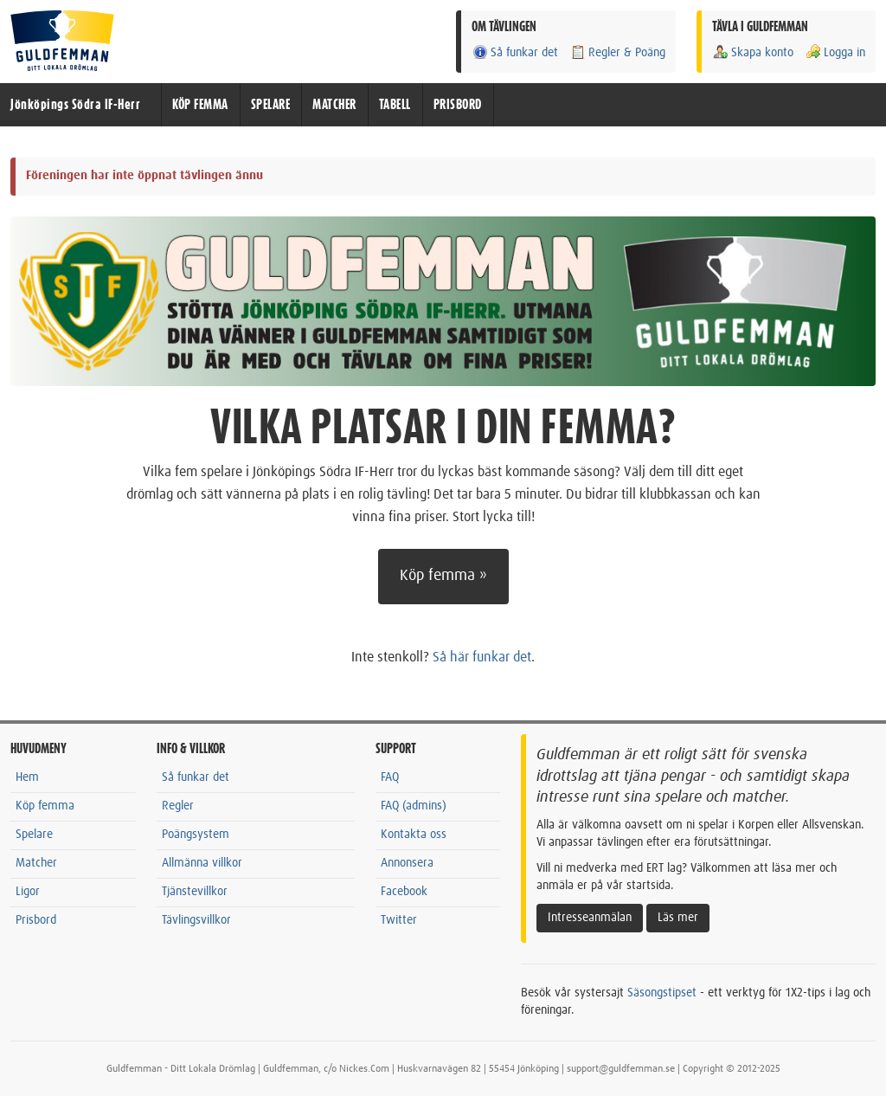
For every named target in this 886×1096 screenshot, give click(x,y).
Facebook (404, 892)
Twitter (399, 920)
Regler (178, 806)
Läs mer (678, 918)
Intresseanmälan (590, 918)
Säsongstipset (662, 993)
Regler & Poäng (617, 52)
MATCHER (334, 105)
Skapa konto (752, 52)
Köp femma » (443, 575)
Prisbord (36, 920)
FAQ (390, 777)
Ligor (28, 892)
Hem (27, 777)
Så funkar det (515, 52)
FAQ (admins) (413, 806)
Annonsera (407, 863)
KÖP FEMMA (200, 105)
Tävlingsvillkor (196, 920)
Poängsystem (195, 834)
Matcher (36, 863)
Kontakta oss (413, 834)
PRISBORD (457, 105)
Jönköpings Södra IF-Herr (75, 105)
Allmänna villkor (202, 863)
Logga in (835, 52)
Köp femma (45, 806)
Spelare (34, 834)
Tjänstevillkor (195, 892)
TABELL (395, 105)
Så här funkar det (482, 657)
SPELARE (271, 105)
